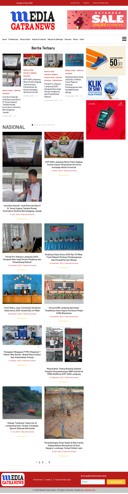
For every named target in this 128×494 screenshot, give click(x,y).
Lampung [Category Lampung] (17, 92)
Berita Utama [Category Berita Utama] (7, 92)
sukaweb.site (89, 491)
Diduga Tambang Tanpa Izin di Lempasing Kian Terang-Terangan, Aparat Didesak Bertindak (22, 427)
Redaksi (86, 3)
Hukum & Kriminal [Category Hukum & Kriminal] (30, 74)
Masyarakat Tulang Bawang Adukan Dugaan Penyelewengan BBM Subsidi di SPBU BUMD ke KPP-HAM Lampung (64, 372)
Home (4, 40)
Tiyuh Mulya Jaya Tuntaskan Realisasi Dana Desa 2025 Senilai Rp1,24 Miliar (22, 310)
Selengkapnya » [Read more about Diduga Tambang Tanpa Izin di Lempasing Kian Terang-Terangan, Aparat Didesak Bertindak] (22, 437)
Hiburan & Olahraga (55, 40)
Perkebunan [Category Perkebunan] (57, 82)
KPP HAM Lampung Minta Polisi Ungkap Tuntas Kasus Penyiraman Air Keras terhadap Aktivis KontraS (32, 87)
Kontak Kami (75, 3)
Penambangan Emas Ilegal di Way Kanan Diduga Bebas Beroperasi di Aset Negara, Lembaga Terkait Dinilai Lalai (64, 446)
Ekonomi (68, 40)
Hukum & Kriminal (39, 40)
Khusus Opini (25, 40)
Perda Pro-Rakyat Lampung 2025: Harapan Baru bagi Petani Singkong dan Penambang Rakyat (52, 91)
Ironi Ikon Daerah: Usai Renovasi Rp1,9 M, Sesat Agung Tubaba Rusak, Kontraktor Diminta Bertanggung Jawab (11, 106)
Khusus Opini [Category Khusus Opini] (49, 79)
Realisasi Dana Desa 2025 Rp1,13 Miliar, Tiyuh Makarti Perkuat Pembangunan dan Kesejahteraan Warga (64, 258)
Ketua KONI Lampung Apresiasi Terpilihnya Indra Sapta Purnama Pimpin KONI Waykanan (64, 312)
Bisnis (75, 40)
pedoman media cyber (101, 3)
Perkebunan (13, 40)
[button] (32, 126)
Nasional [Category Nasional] (6, 95)
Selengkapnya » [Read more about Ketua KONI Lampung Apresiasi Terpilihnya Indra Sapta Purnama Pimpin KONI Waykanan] (64, 322)
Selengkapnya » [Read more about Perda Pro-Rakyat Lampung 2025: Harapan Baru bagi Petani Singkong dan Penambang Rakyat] (22, 271)
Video (82, 40)
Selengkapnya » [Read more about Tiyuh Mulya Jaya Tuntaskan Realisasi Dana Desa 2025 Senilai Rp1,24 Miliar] (22, 319)
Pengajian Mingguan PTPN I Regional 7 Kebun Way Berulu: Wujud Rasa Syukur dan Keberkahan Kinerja (22, 356)
